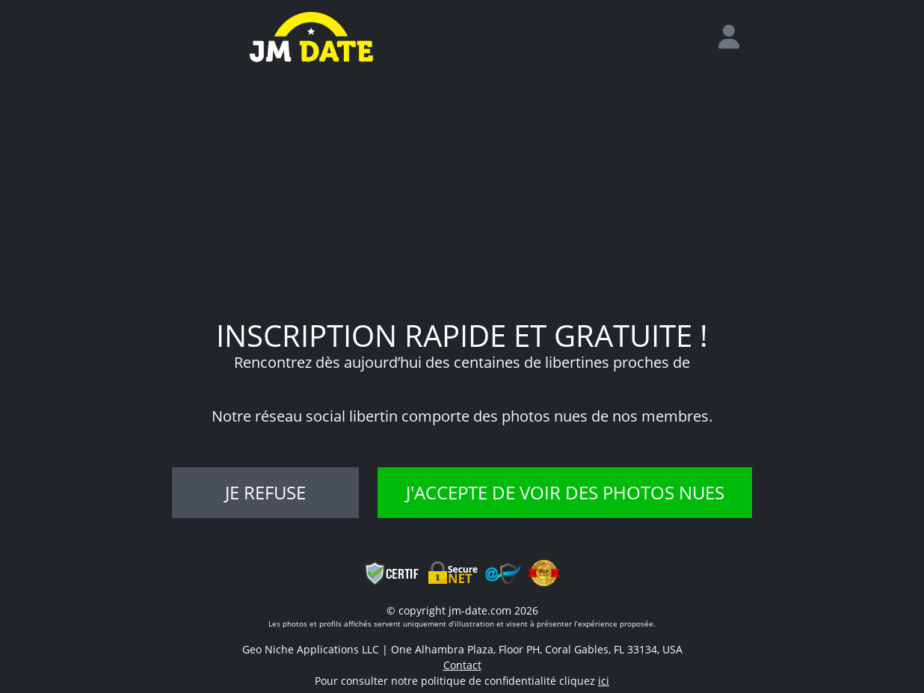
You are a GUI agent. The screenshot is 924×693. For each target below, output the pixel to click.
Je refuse (265, 492)
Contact (462, 665)
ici (603, 681)
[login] (735, 37)
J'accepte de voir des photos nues (565, 492)
